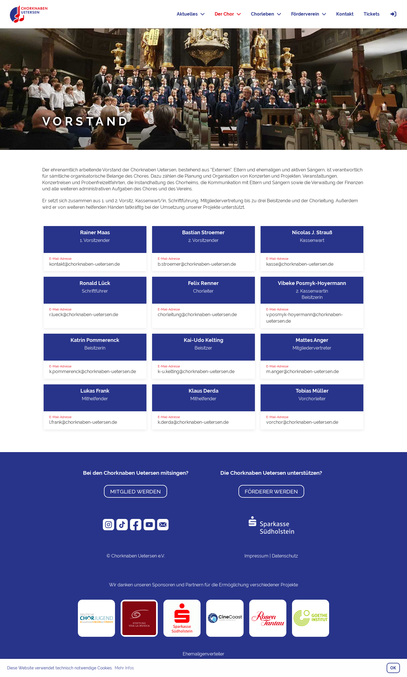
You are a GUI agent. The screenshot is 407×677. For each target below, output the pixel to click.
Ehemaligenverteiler (203, 654)
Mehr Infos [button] (124, 668)
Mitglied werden (135, 491)
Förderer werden (271, 491)
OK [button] (393, 667)
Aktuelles (190, 14)
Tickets (372, 14)
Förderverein (308, 14)
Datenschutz (285, 556)
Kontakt (344, 14)
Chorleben (266, 14)
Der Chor (228, 14)
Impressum (256, 556)
